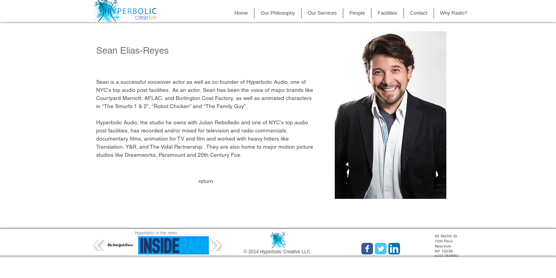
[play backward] (99, 245)
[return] (206, 181)
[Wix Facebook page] (367, 248)
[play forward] (215, 245)
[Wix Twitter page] (380, 248)
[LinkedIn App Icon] (394, 248)
